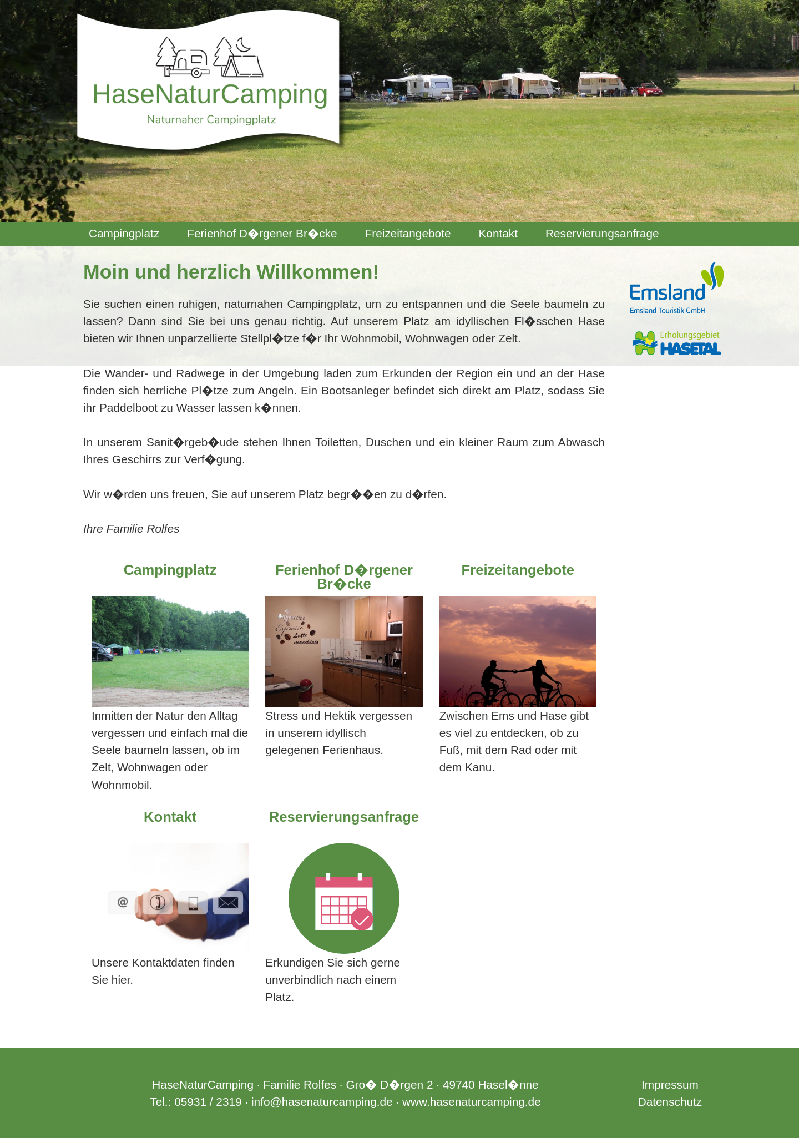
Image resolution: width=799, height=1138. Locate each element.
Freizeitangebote (408, 233)
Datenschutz (670, 1101)
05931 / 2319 (207, 1101)
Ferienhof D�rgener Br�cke (262, 233)
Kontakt (498, 233)
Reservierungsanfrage (602, 233)
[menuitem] (124, 234)
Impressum (670, 1084)
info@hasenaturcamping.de (322, 1101)
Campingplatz (124, 233)
